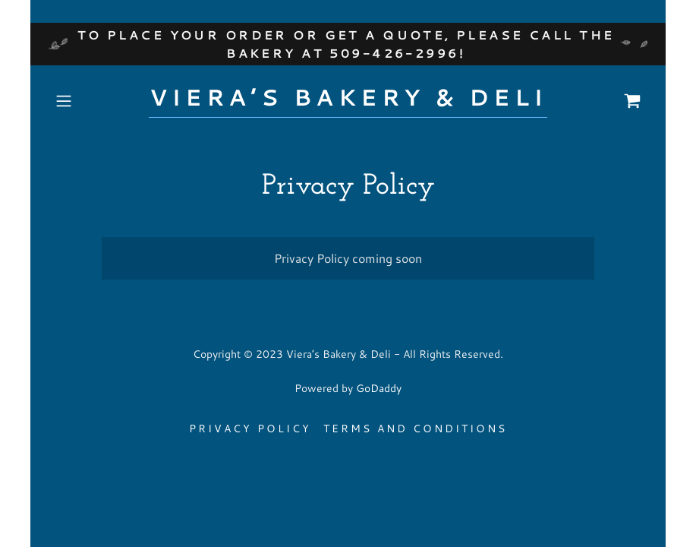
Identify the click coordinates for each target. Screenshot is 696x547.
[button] (93, 101)
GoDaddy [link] (379, 388)
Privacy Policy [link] (250, 428)
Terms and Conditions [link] (415, 428)
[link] (347, 100)
